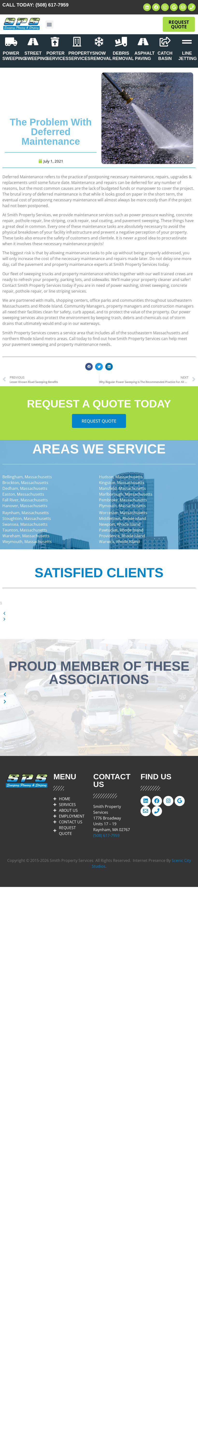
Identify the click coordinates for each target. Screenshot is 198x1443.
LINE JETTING (187, 56)
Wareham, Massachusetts (26, 535)
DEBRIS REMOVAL (123, 56)
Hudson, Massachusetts (121, 476)
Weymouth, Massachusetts (27, 541)
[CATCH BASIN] (165, 41)
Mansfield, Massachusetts (122, 488)
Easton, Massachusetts (23, 494)
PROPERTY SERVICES (80, 56)
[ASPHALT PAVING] (143, 41)
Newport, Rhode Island (120, 524)
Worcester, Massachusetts (123, 512)
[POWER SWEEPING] (11, 41)
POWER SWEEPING (14, 56)
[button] (49, 24)
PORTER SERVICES (57, 56)
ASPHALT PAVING (144, 56)
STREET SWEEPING (36, 56)
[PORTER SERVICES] (55, 41)
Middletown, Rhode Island (122, 518)
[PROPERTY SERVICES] (77, 41)
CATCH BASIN (164, 56)
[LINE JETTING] (187, 41)
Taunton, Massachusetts (24, 530)
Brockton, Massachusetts (25, 482)
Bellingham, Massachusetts (27, 476)
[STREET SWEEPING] (33, 41)
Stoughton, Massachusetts (26, 518)
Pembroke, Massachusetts (123, 500)
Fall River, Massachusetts (25, 500)
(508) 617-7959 (52, 4)
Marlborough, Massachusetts (125, 494)
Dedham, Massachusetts (24, 488)
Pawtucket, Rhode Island (121, 530)
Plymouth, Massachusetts (122, 505)
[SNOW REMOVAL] (99, 41)
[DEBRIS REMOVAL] (121, 41)
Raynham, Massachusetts (25, 512)
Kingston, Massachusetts (121, 482)
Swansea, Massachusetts (25, 524)
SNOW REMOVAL (101, 56)
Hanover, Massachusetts (24, 505)
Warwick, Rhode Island (119, 541)
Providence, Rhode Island (122, 535)
